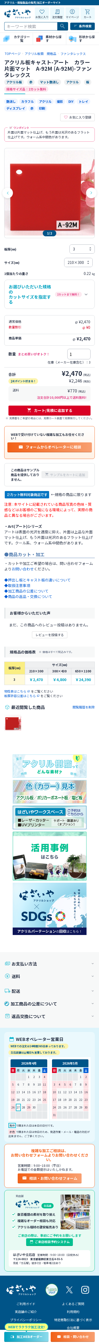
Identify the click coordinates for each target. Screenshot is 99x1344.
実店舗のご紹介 (26, 1311)
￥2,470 (36, 679)
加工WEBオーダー (26, 1336)
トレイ (83, 101)
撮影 (60, 101)
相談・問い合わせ (73, 1336)
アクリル (45, 101)
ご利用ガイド (25, 1303)
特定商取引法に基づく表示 (73, 1319)
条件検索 (82, 26)
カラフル (27, 101)
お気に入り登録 (77, 117)
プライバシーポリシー (26, 1319)
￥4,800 (59, 679)
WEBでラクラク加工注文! (26, 1327)
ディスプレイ (15, 108)
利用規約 (73, 1311)
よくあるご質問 (73, 1303)
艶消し (11, 101)
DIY (70, 101)
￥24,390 (83, 679)
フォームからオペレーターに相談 (49, 446)
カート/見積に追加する (49, 410)
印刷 (42, 108)
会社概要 (73, 1327)
